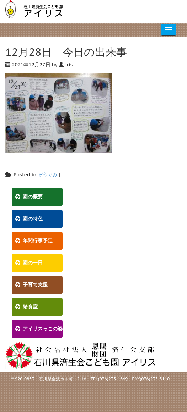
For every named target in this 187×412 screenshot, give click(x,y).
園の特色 (33, 218)
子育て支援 (35, 284)
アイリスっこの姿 (43, 328)
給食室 (30, 306)
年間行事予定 (38, 240)
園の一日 (33, 262)
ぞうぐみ (48, 174)
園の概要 (33, 196)
